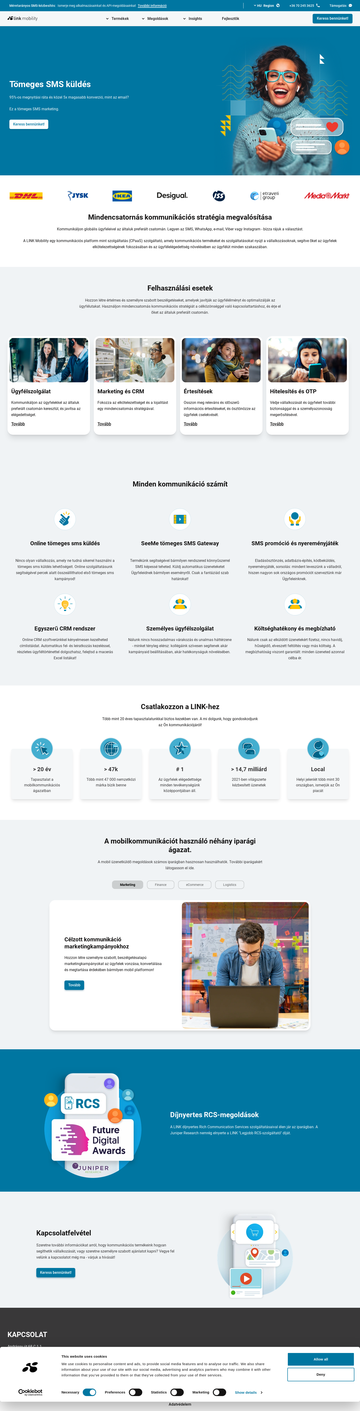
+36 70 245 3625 (304, 5)
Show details (246, 1402)
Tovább (18, 423)
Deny (320, 1384)
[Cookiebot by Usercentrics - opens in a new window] (30, 1401)
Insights (195, 18)
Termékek (120, 18)
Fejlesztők (231, 18)
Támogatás (341, 5)
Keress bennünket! (332, 18)
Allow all (321, 1368)
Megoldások (157, 18)
